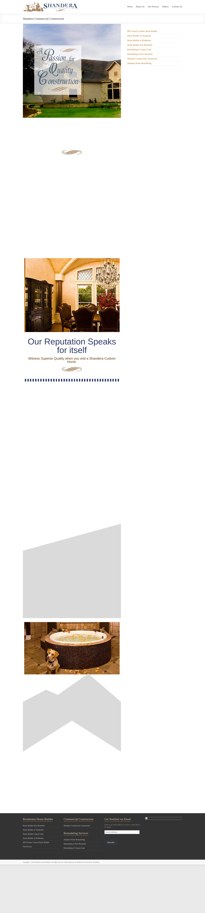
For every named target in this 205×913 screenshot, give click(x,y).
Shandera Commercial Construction (142, 59)
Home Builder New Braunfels (139, 45)
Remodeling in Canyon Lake (139, 49)
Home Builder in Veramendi (139, 36)
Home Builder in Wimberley (139, 40)
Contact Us (177, 6)
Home (129, 6)
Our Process (153, 6)
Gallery (165, 6)
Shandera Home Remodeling (139, 63)
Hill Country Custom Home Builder (142, 31)
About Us (139, 6)
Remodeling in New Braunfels (140, 54)
